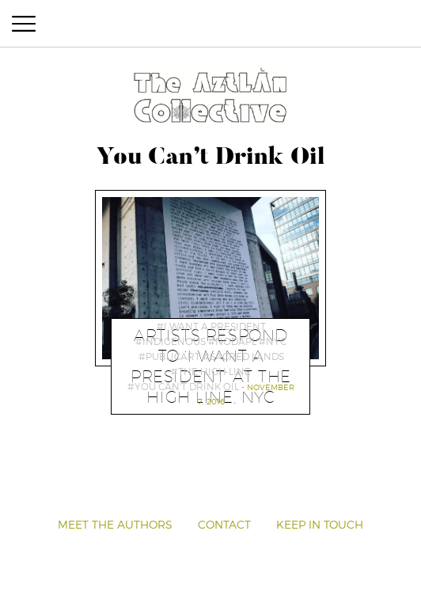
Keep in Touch (319, 524)
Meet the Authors (115, 524)
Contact (224, 524)
